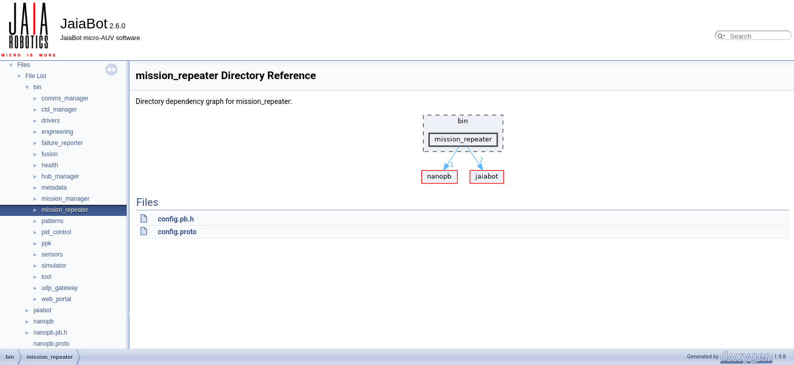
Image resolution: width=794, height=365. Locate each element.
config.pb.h (175, 219)
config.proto (176, 232)
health (50, 165)
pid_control (56, 232)
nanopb (43, 321)
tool (46, 276)
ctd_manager (59, 109)
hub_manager (60, 176)
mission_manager (66, 198)
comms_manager (65, 98)
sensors (52, 254)
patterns (52, 221)
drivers (51, 120)
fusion (50, 154)
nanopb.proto (51, 343)
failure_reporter (62, 143)
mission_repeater (65, 209)
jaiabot (42, 310)
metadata (54, 187)
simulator (54, 265)
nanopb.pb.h (50, 332)
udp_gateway (59, 287)
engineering (57, 131)
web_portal (56, 299)
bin (37, 87)
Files (23, 64)
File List (35, 76)
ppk (46, 243)
